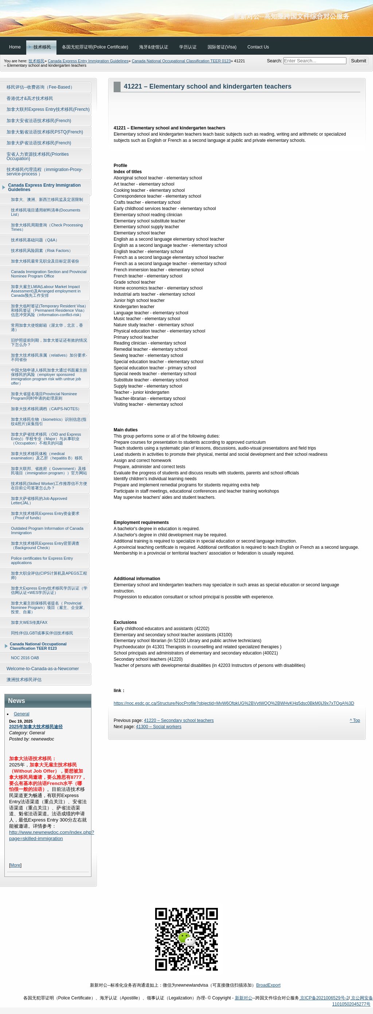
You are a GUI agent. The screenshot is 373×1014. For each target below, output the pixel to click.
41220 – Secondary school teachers (178, 720)
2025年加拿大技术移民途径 (36, 726)
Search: (275, 60)
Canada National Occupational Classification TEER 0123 (181, 61)
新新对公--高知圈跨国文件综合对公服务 (186, 18)
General (22, 713)
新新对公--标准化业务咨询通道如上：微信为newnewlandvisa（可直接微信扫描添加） (186, 985)
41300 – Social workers (158, 726)
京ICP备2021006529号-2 (324, 998)
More (15, 865)
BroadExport (268, 985)
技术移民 (36, 61)
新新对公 (243, 998)
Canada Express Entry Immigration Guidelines (88, 61)
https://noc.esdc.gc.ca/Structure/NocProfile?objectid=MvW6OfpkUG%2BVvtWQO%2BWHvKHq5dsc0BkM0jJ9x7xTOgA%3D (234, 703)
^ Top (355, 720)
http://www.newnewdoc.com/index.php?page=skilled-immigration (51, 835)
